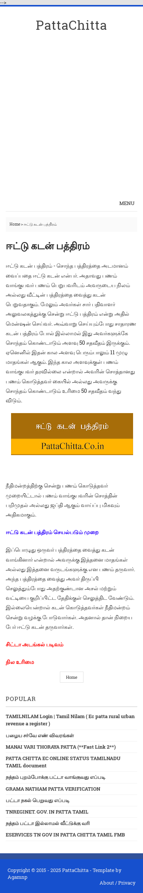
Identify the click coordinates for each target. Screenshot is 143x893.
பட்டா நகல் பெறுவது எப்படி (37, 800)
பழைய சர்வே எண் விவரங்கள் (40, 735)
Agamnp (17, 877)
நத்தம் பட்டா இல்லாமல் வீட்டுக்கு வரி (48, 823)
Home (15, 224)
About (107, 882)
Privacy (126, 882)
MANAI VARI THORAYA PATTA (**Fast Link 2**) (61, 747)
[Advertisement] (71, 118)
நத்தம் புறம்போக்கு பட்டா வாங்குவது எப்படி (55, 777)
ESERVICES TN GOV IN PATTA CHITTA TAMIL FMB (65, 835)
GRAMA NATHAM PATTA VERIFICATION (53, 789)
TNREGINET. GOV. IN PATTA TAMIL (47, 812)
